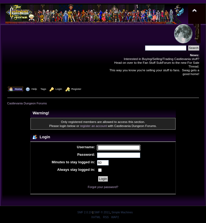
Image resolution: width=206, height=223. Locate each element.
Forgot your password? (103, 187)
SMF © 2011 (102, 212)
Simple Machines (122, 212)
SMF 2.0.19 (84, 212)
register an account (93, 126)
